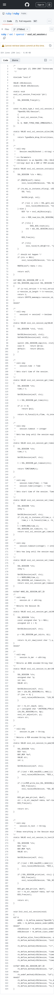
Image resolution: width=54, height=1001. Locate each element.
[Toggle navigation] (4, 4)
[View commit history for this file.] (50, 46)
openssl (20, 34)
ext (11, 34)
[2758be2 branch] (21, 29)
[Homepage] (27, 4)
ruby (8, 13)
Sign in (41, 4)
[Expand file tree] (5, 29)
